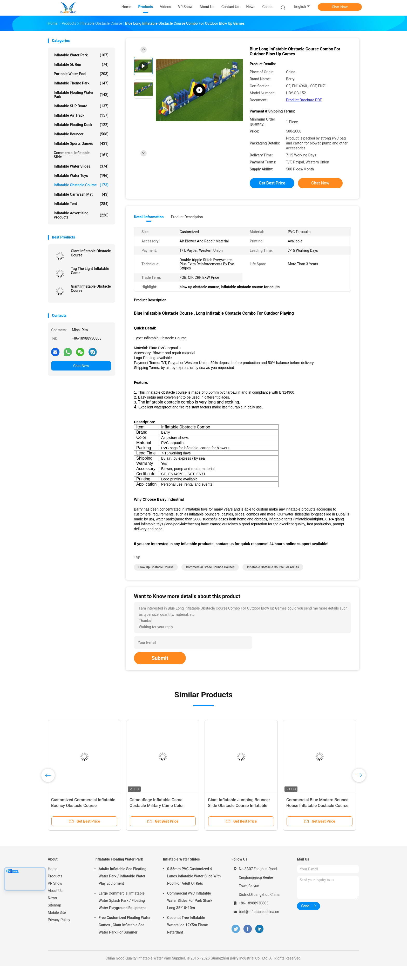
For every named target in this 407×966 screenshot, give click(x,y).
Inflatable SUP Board (81, 106)
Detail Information (149, 217)
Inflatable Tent (81, 203)
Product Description (187, 217)
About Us (55, 891)
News (52, 898)
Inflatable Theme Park (81, 83)
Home (53, 869)
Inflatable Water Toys (81, 175)
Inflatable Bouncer (81, 134)
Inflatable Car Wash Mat (81, 194)
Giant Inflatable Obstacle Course (91, 253)
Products (55, 876)
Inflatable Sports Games (81, 143)
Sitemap (54, 905)
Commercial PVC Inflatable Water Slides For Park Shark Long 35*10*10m (189, 900)
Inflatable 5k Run (81, 64)
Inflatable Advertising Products (81, 215)
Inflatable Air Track (81, 115)
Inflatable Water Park (81, 55)
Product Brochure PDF (304, 100)
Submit (160, 658)
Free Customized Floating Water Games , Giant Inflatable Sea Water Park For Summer (125, 925)
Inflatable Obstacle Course (81, 185)
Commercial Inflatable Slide (81, 155)
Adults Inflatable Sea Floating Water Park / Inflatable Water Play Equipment (122, 876)
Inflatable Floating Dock (81, 124)
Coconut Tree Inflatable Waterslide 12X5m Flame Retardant (187, 925)
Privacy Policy (59, 920)
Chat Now (340, 7)
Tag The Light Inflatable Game (90, 271)
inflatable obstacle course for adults (273, 567)
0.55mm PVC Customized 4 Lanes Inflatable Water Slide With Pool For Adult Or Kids (194, 876)
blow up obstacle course (155, 567)
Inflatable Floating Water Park (81, 94)
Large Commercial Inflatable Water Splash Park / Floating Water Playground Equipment (122, 900)
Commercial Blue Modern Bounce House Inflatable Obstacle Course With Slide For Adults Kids (317, 805)
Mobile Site (57, 912)
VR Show (55, 883)
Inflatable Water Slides (81, 166)
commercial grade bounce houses (210, 567)
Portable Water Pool (81, 73)
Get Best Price (272, 183)
